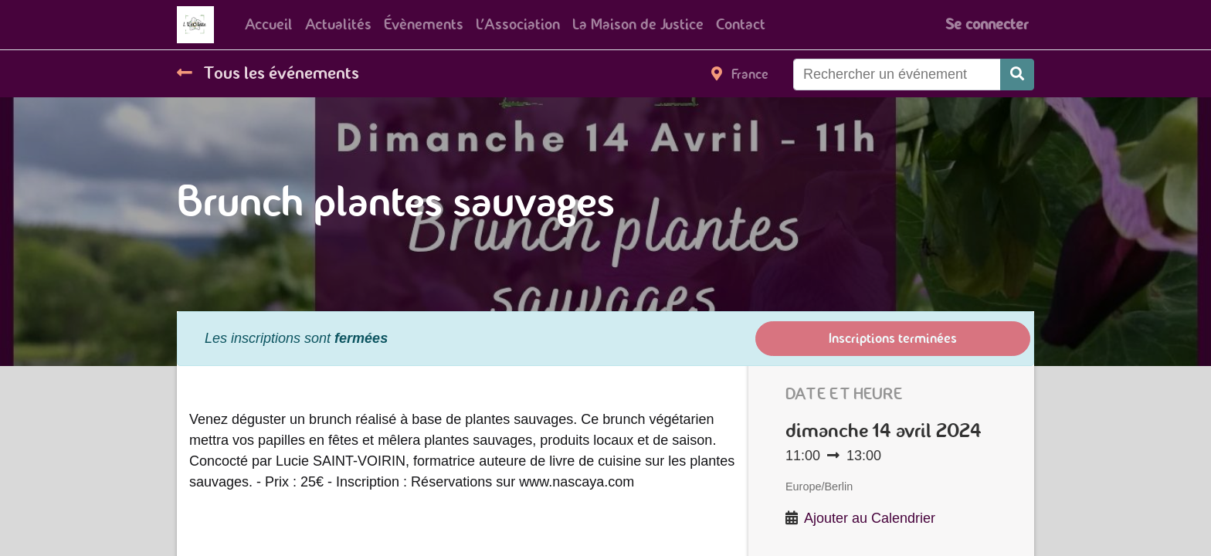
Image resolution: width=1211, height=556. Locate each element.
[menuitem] (269, 24)
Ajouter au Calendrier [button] (869, 518)
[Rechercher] (1017, 74)
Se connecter (986, 24)
